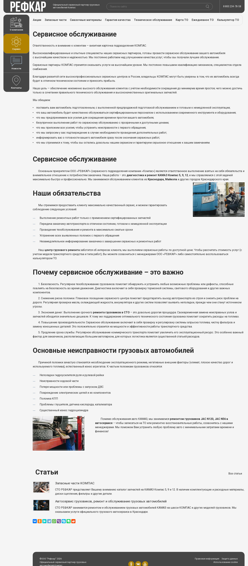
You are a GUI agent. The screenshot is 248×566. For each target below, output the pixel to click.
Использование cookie (226, 562)
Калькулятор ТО (228, 20)
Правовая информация (207, 558)
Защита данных (229, 558)
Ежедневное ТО (203, 20)
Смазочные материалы (86, 20)
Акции (37, 20)
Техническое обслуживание (153, 20)
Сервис (16, 43)
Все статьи (235, 473)
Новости (16, 63)
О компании (16, 24)
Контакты (16, 82)
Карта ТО (182, 20)
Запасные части (55, 20)
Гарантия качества (118, 20)
